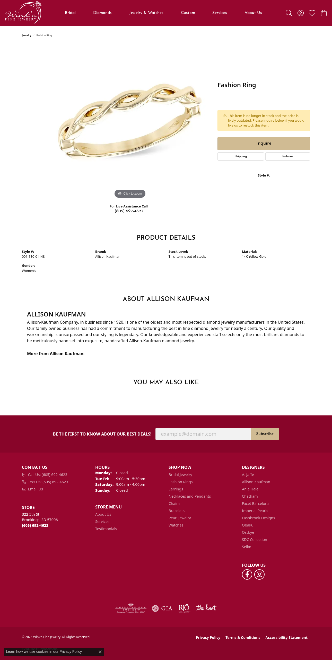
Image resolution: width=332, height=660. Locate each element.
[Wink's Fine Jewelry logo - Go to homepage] (23, 13)
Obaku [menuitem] (248, 525)
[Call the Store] (35, 525)
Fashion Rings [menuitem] (181, 481)
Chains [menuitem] (174, 503)
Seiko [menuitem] (246, 546)
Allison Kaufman (107, 256)
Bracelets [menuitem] (177, 510)
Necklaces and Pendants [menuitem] (190, 496)
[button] (289, 13)
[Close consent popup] (100, 651)
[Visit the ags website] (131, 608)
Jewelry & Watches (146, 13)
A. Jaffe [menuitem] (248, 474)
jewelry (26, 35)
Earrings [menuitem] (176, 489)
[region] (130, 122)
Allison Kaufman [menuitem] (256, 481)
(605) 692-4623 (129, 211)
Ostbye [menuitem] (248, 532)
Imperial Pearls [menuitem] (255, 510)
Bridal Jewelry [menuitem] (180, 474)
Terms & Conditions (242, 637)
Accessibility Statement (286, 637)
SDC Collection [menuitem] (254, 539)
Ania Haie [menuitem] (250, 489)
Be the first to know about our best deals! (102, 434)
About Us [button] (253, 13)
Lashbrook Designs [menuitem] (258, 517)
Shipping (240, 156)
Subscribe (265, 434)
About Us (103, 514)
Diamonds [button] (102, 13)
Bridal (70, 13)
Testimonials (106, 528)
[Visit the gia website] (162, 608)
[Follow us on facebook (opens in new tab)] (247, 574)
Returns (287, 156)
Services (219, 13)
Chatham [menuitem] (250, 496)
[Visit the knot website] (206, 608)
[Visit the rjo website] (184, 608)
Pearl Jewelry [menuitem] (180, 517)
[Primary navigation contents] (163, 13)
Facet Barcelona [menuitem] (255, 503)
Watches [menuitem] (176, 525)
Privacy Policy (208, 637)
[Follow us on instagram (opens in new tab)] (259, 574)
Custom (188, 13)
